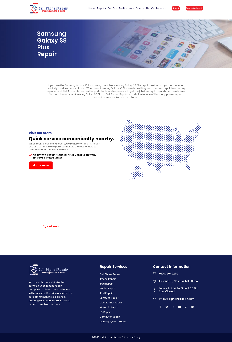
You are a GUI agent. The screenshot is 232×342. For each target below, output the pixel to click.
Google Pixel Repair (111, 302)
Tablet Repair (108, 288)
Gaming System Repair (113, 321)
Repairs (101, 8)
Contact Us (142, 8)
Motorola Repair (109, 307)
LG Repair (105, 312)
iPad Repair (106, 283)
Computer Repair (110, 317)
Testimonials (126, 8)
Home (91, 8)
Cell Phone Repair (110, 274)
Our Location (158, 8)
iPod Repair (106, 293)
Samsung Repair (109, 298)
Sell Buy (112, 8)
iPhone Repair (108, 279)
